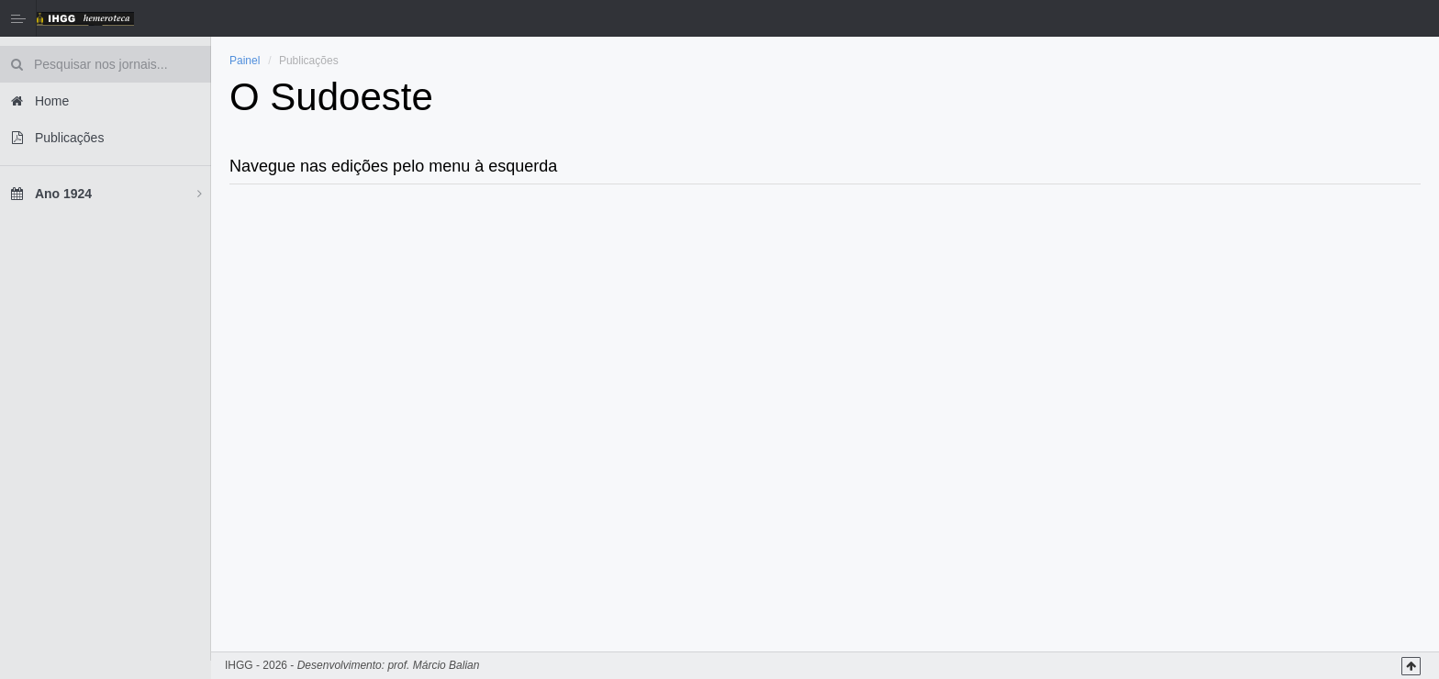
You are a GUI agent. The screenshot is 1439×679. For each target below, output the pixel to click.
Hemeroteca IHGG (85, 18)
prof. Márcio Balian (433, 665)
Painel (244, 60)
